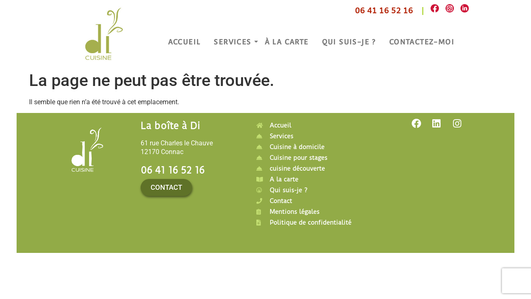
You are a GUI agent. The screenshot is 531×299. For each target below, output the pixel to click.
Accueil (184, 42)
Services (233, 42)
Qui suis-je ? (349, 42)
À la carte (287, 42)
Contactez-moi (421, 42)
